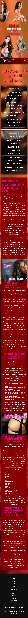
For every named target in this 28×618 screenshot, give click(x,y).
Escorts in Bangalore (10, 607)
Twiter (14, 596)
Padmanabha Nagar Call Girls (14, 167)
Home (14, 579)
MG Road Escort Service (14, 109)
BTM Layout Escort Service (14, 106)
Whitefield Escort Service (14, 102)
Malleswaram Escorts (14, 140)
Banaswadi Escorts (14, 147)
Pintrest (14, 598)
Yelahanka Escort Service (14, 160)
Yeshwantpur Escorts (14, 144)
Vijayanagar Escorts (14, 157)
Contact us (14, 589)
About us (14, 581)
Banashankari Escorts (14, 150)
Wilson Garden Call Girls (14, 171)
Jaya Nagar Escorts (14, 137)
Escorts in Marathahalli (14, 533)
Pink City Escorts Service (14, 122)
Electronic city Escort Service (14, 99)
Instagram (14, 601)
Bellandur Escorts (14, 154)
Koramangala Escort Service (14, 95)
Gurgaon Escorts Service (14, 164)
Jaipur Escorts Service (14, 119)
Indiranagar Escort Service (14, 92)
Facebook (14, 593)
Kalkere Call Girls (14, 126)
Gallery (14, 584)
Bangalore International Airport (14, 112)
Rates (14, 586)
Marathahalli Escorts (18, 199)
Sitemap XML (20, 607)
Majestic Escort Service (14, 116)
